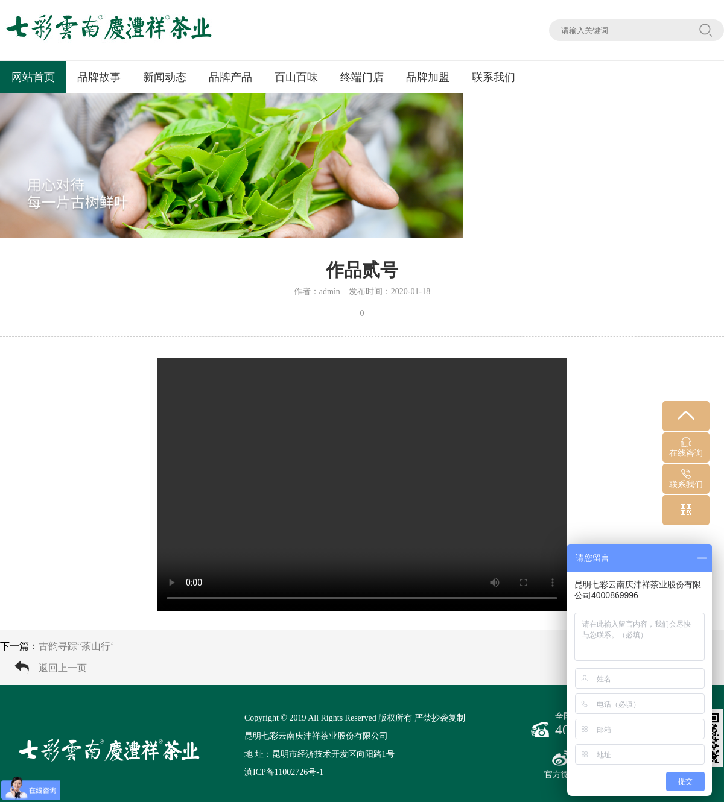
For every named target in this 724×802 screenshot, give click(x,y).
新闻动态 (164, 77)
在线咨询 (686, 447)
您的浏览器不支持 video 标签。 (362, 484)
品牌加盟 (427, 77)
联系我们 (493, 77)
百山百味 (296, 77)
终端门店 (362, 77)
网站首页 (33, 77)
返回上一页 (63, 668)
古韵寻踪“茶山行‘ (76, 646)
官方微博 (561, 764)
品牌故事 (99, 77)
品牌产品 (230, 77)
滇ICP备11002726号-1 (283, 772)
